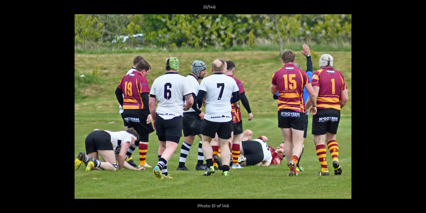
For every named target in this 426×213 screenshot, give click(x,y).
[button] (401, 8)
